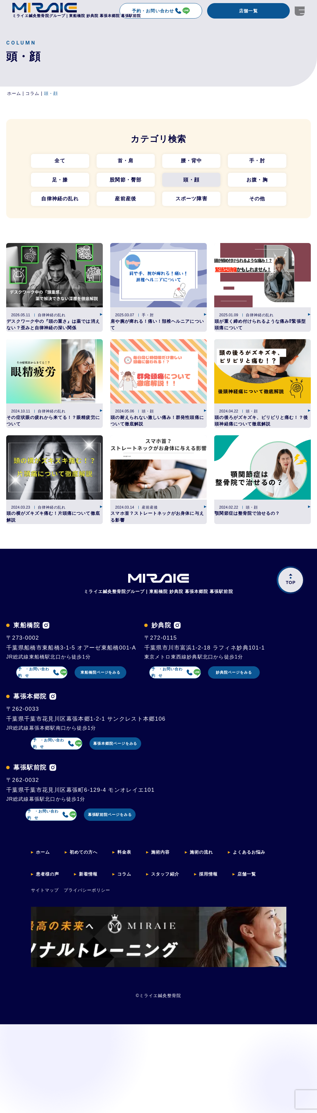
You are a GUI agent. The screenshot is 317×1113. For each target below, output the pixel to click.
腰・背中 (191, 161)
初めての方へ (87, 973)
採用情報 (221, 991)
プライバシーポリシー (87, 1004)
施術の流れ (213, 973)
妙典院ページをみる (132, 788)
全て (59, 161)
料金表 (131, 973)
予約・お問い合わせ (160, 10)
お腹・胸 (257, 182)
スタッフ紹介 (175, 991)
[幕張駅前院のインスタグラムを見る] (52, 888)
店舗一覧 (248, 10)
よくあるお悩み (265, 973)
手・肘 (257, 161)
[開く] (300, 11)
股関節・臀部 (125, 182)
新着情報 (93, 991)
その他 (257, 202)
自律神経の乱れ (59, 202)
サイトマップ (45, 1004)
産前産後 (125, 202)
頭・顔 (191, 182)
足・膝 (60, 182)
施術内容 (169, 973)
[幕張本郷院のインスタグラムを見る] (52, 814)
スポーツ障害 (191, 202)
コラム (131, 991)
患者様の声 (49, 991)
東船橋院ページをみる (132, 714)
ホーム (44, 973)
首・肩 (126, 161)
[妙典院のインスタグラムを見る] (39, 740)
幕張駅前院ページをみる (132, 937)
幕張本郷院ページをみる (132, 862)
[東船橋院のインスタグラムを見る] (46, 665)
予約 (45, 715)
